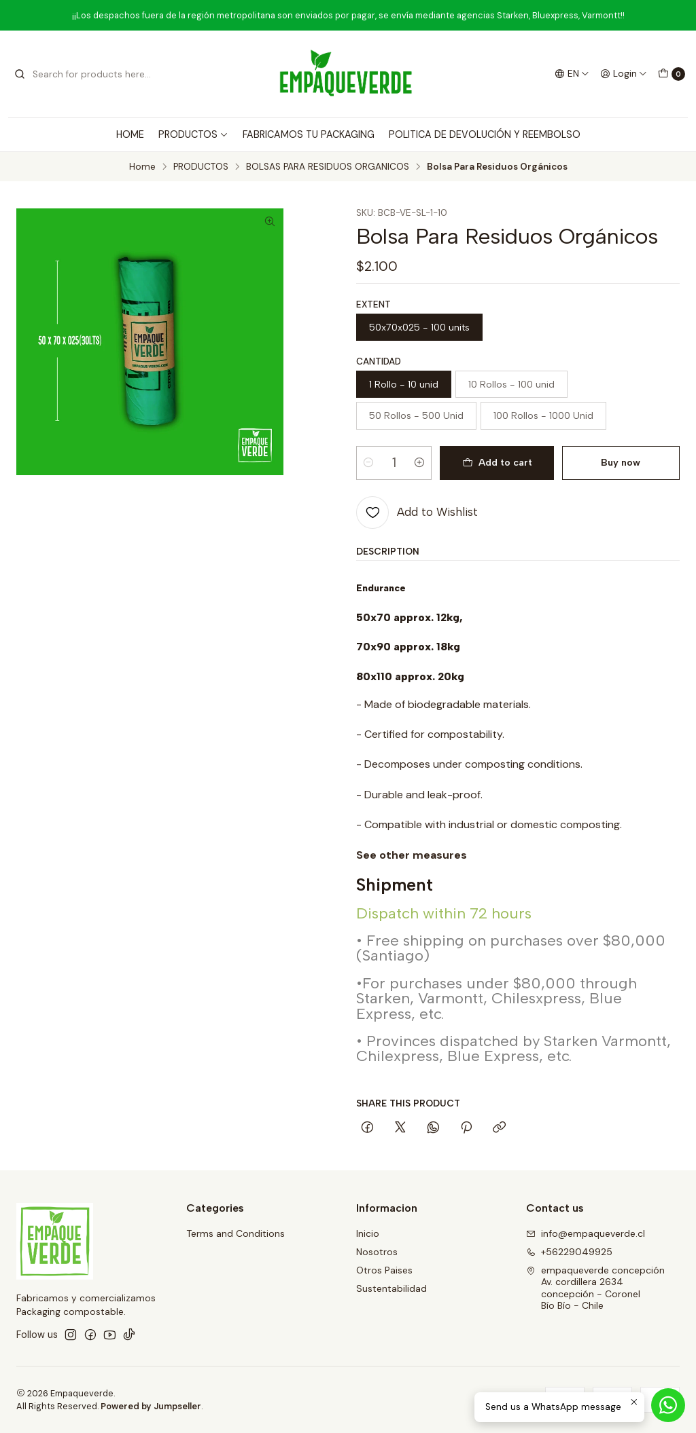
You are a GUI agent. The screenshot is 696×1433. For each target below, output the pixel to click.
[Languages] (572, 73)
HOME (130, 134)
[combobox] (83, 74)
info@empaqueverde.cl (585, 1233)
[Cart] (671, 74)
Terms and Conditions (235, 1233)
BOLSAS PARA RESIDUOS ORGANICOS (327, 167)
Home (142, 167)
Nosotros (377, 1252)
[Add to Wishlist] (417, 512)
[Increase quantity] (419, 463)
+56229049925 (569, 1252)
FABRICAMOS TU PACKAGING (309, 134)
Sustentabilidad (391, 1288)
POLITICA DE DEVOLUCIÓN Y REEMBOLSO (484, 134)
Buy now (620, 462)
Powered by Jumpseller (151, 1406)
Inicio (367, 1233)
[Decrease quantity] (368, 463)
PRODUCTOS (193, 134)
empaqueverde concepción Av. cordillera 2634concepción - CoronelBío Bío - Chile (595, 1288)
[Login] (623, 73)
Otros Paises (384, 1270)
